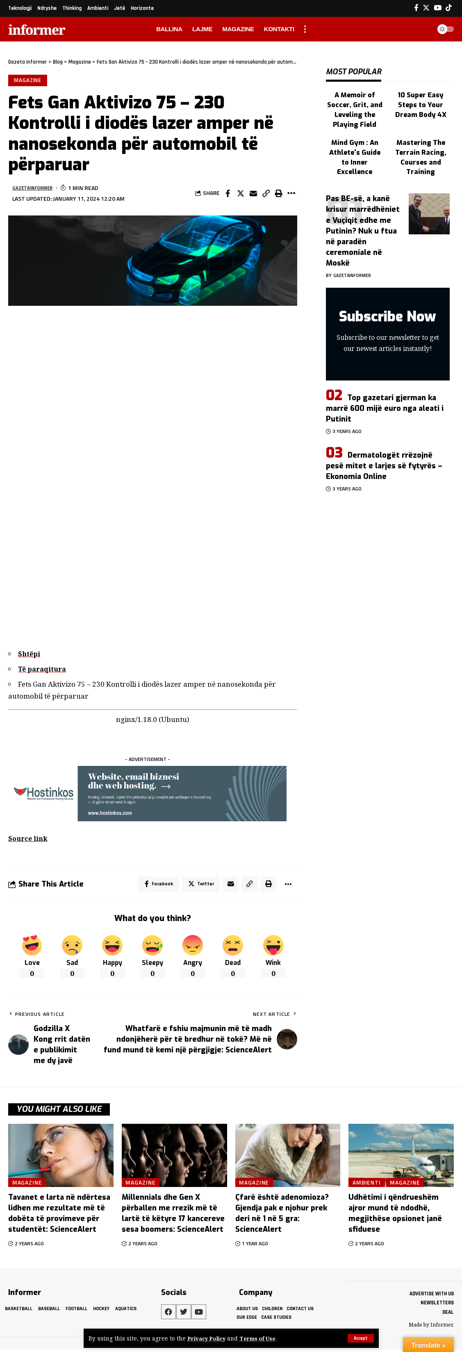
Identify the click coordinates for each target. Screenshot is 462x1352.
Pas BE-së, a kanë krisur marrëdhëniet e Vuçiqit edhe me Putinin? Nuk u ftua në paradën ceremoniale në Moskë (363, 213)
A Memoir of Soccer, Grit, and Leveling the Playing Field (354, 100)
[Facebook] (416, 8)
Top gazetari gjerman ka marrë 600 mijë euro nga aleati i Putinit (385, 390)
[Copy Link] (266, 194)
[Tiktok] (449, 8)
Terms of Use (261, 1338)
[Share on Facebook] (228, 194)
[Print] (278, 194)
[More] (291, 194)
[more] (305, 29)
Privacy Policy (207, 1338)
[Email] (253, 194)
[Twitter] (426, 8)
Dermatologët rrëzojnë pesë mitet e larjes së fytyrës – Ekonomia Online (384, 447)
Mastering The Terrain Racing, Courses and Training (420, 142)
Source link (29, 839)
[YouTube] (438, 8)
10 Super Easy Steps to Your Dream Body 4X (421, 96)
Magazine (28, 81)
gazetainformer (36, 189)
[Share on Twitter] (240, 194)
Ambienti (368, 1184)
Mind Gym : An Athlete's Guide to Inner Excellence (354, 138)
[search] (422, 29)
